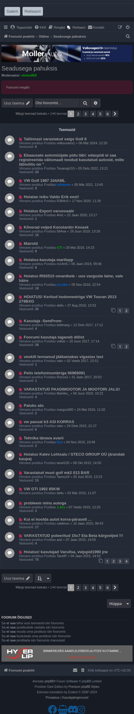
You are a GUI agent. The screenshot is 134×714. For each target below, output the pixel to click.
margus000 (65, 409)
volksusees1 (66, 143)
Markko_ (63, 393)
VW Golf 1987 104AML (44, 180)
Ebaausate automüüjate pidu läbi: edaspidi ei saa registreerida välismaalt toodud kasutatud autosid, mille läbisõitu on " (71, 160)
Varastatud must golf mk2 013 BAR (56, 472)
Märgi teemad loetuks (31, 113)
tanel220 (63, 463)
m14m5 (62, 264)
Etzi (60, 442)
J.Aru (61, 507)
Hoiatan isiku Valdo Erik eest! (51, 197)
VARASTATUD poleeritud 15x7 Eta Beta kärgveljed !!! (73, 535)
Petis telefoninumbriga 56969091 (54, 373)
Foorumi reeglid (17, 87)
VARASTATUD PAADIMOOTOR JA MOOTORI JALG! (72, 389)
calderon (63, 523)
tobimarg (63, 325)
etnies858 (29, 75)
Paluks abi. (34, 405)
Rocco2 (62, 377)
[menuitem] (21, 27)
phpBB (48, 681)
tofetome (64, 184)
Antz (60, 215)
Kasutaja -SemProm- (43, 321)
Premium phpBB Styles (84, 686)
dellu (60, 305)
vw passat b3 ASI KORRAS (49, 421)
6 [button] (108, 114)
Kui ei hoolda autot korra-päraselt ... (57, 519)
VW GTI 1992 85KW (42, 489)
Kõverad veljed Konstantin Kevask (56, 227)
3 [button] (85, 114)
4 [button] (93, 114)
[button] (115, 114)
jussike (62, 284)
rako (60, 361)
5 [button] (100, 114)
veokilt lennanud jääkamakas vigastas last (63, 356)
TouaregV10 (66, 168)
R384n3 (63, 201)
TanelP (62, 556)
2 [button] (78, 114)
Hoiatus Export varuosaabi (49, 211)
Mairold (31, 243)
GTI (59, 247)
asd (59, 539)
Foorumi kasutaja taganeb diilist (54, 337)
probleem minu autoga (45, 503)
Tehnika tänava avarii (43, 438)
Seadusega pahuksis (29, 68)
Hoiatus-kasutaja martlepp (48, 259)
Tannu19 (63, 477)
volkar (61, 341)
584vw (61, 231)
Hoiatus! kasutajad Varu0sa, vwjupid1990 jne (66, 552)
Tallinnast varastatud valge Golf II (55, 139)
